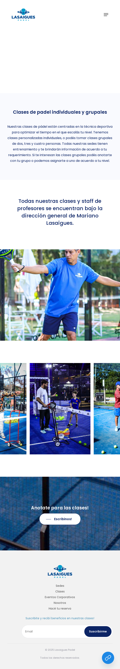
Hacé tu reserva (60, 608)
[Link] (108, 658)
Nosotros (60, 603)
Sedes (60, 586)
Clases (60, 591)
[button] (106, 15)
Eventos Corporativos (60, 597)
